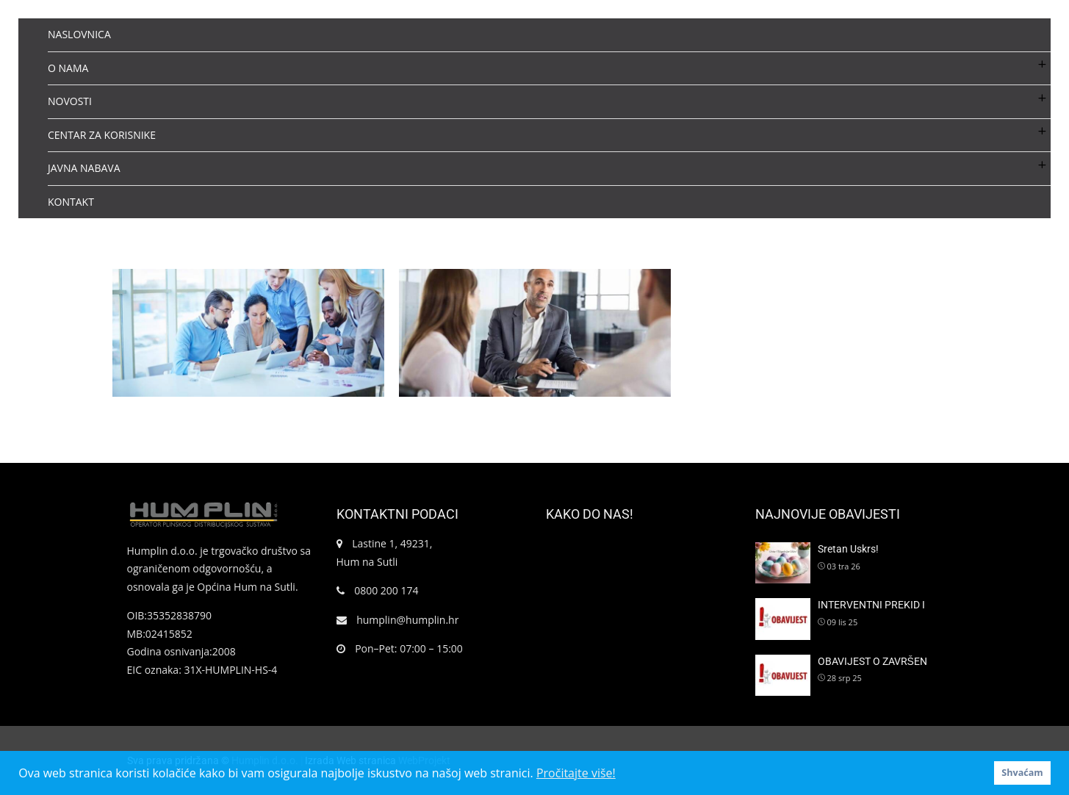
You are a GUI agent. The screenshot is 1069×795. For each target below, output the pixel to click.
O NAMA (68, 68)
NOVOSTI (70, 101)
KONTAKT (71, 202)
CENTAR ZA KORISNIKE (102, 135)
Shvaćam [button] (1022, 772)
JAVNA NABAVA (84, 168)
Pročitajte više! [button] (576, 773)
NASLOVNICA (79, 34)
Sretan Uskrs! (848, 549)
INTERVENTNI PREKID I (871, 605)
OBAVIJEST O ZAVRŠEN (872, 661)
